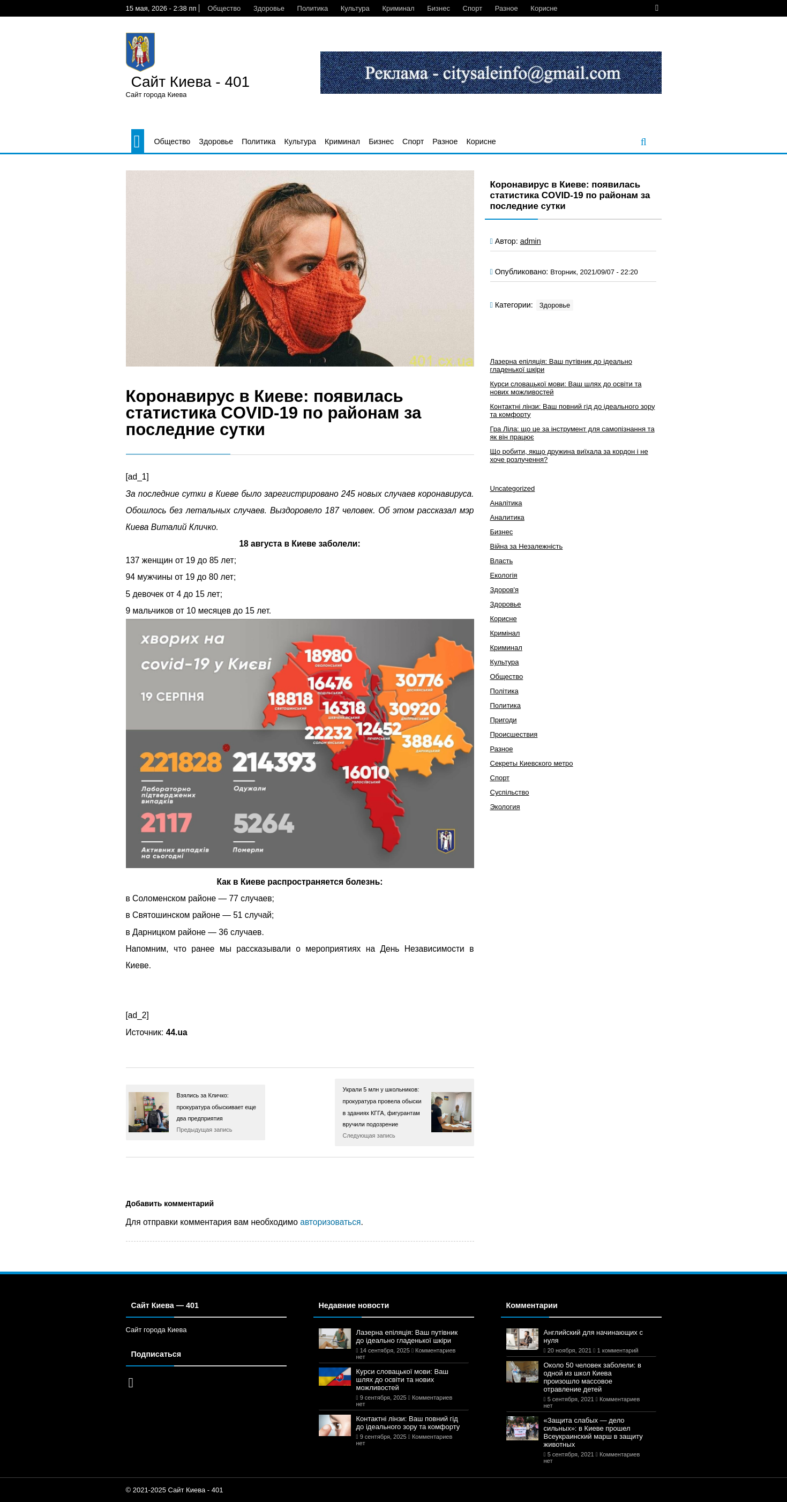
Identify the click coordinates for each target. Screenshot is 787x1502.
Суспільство (509, 792)
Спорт (473, 8)
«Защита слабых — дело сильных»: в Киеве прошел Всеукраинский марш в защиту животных (593, 1432)
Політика (504, 691)
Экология (505, 807)
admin (530, 241)
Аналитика (507, 517)
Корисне (543, 8)
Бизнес (438, 8)
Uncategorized (512, 488)
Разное (506, 8)
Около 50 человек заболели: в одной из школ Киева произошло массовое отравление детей (592, 1377)
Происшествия (514, 734)
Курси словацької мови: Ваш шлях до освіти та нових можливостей (402, 1380)
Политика (312, 8)
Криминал (398, 8)
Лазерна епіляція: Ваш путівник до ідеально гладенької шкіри (407, 1336)
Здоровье (268, 8)
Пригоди (503, 720)
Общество (224, 8)
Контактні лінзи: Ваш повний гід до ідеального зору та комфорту (408, 1423)
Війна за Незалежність (526, 546)
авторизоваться (330, 1222)
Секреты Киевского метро (531, 763)
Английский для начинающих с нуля (593, 1336)
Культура (355, 8)
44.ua (177, 1032)
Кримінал (505, 633)
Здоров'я (504, 590)
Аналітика (506, 503)
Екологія (504, 575)
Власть (501, 561)
